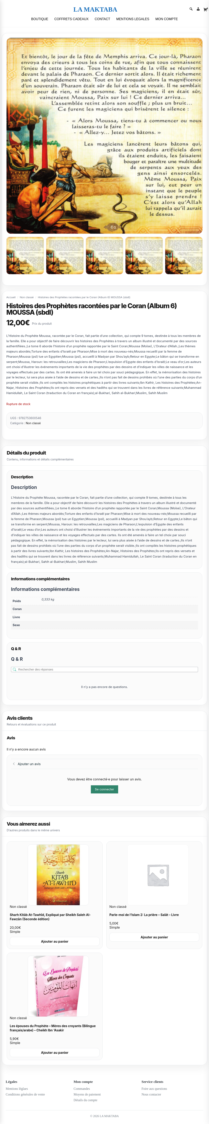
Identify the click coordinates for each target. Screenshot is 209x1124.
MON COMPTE (166, 19)
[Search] (191, 9)
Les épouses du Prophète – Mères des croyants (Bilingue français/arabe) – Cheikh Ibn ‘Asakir (53, 1028)
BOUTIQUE (39, 19)
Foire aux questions (154, 1088)
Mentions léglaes (17, 1088)
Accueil (10, 297)
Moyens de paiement (87, 1094)
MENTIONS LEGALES (132, 19)
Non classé (27, 297)
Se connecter (104, 789)
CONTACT (102, 19)
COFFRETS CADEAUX (71, 19)
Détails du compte (85, 1100)
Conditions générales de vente (25, 1094)
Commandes (82, 1088)
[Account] (198, 9)
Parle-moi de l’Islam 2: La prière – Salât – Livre (144, 915)
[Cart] (205, 10)
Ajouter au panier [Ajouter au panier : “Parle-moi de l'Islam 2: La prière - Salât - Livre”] (154, 937)
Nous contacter (151, 1094)
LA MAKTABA (95, 9)
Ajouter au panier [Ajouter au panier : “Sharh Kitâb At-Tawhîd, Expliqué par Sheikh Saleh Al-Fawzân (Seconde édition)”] (54, 941)
